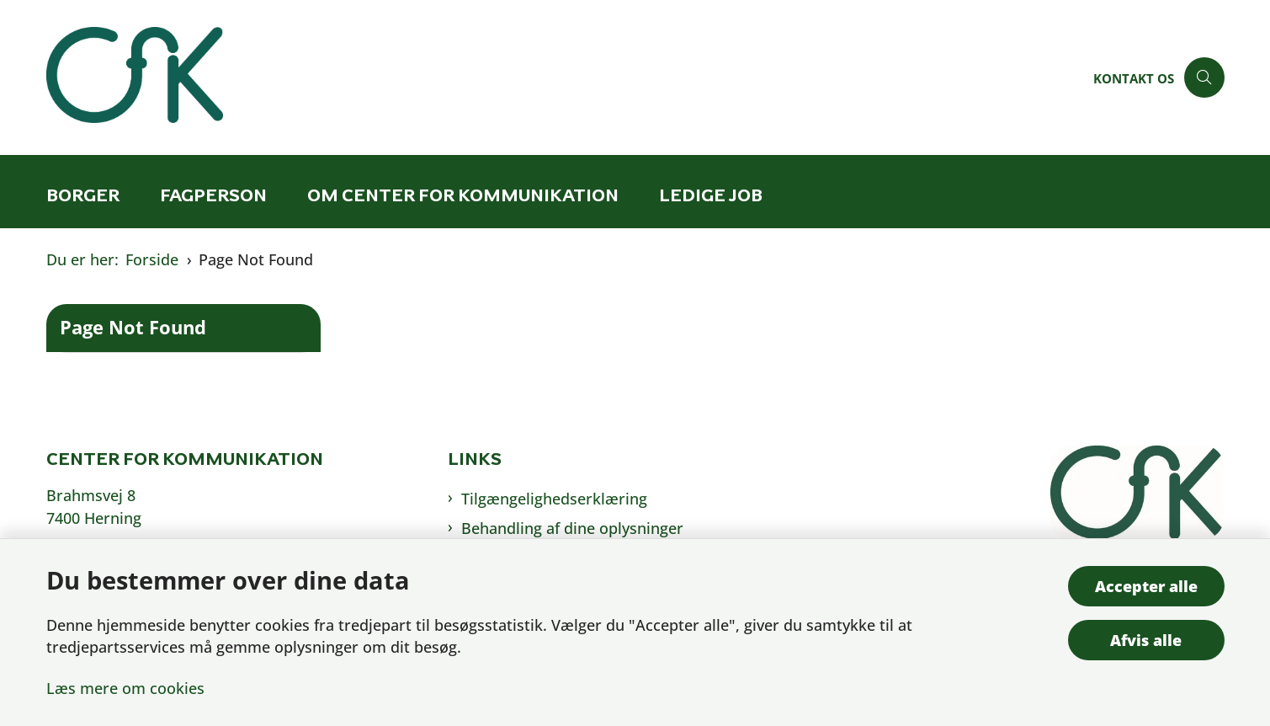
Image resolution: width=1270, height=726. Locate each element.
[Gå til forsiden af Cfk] (564, 77)
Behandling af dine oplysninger (572, 528)
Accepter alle (1146, 586)
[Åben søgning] (1204, 77)
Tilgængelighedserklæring (554, 498)
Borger (83, 195)
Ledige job (711, 195)
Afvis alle (1146, 640)
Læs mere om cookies (125, 688)
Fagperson (213, 195)
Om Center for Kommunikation (463, 195)
